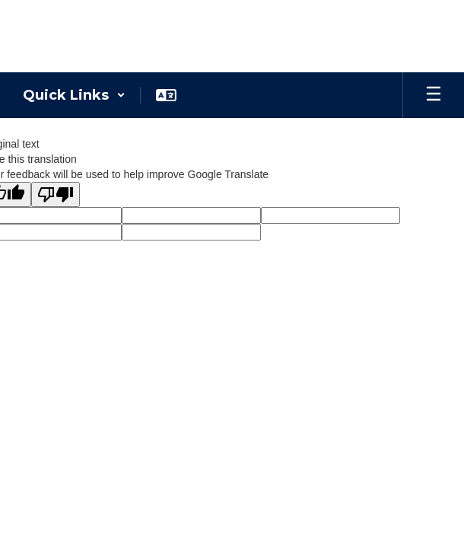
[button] (74, 95)
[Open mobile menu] (433, 95)
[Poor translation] (55, 194)
